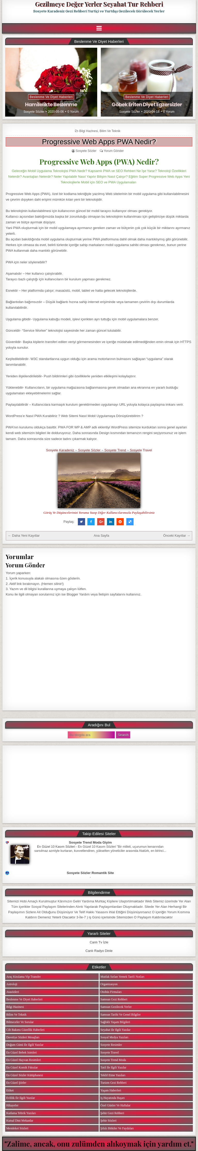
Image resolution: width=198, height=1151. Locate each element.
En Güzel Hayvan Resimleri (23, 1060)
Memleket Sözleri (17, 1128)
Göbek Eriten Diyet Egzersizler (147, 104)
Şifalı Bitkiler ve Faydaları (117, 1128)
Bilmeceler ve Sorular (20, 1022)
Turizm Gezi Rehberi (114, 1082)
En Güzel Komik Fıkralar (22, 1067)
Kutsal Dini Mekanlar (19, 1120)
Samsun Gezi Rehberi (114, 999)
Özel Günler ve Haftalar (116, 1105)
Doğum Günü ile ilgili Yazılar (24, 1045)
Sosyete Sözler (33, 111)
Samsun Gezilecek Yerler (116, 1007)
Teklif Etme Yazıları (113, 1075)
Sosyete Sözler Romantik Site (90, 873)
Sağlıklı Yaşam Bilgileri (115, 1022)
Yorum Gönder (114, 151)
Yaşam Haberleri (111, 1090)
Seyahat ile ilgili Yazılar (116, 1030)
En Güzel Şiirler (16, 1082)
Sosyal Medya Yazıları (114, 1037)
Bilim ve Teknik (110, 131)
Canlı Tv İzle (99, 942)
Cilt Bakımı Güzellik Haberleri (25, 1030)
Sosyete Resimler (111, 1045)
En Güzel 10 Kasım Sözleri (56, 846)
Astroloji (11, 984)
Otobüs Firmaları (111, 992)
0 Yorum (73, 111)
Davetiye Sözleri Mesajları (22, 1037)
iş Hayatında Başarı (113, 1098)
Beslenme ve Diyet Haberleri (51, 97)
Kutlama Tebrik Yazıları (21, 1113)
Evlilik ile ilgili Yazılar (20, 1098)
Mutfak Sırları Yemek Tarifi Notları (123, 976)
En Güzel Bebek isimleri (21, 1052)
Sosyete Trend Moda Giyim (90, 842)
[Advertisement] (99, 784)
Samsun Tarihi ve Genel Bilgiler (121, 1014)
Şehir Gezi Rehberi (112, 1113)
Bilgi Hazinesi (88, 131)
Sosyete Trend (115, 450)
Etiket (10, 1090)
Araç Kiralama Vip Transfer (23, 976)
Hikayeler (12, 1105)
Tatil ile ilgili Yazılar (113, 1067)
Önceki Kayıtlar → (176, 535)
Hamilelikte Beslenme (51, 104)
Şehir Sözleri (109, 1120)
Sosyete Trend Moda (113, 1060)
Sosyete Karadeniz (60, 450)
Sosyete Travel (141, 450)
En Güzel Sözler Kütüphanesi (24, 1075)
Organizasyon (109, 984)
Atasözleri (12, 992)
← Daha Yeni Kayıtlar (24, 535)
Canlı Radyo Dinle (99, 951)
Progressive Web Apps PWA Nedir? (99, 142)
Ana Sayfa (101, 535)
